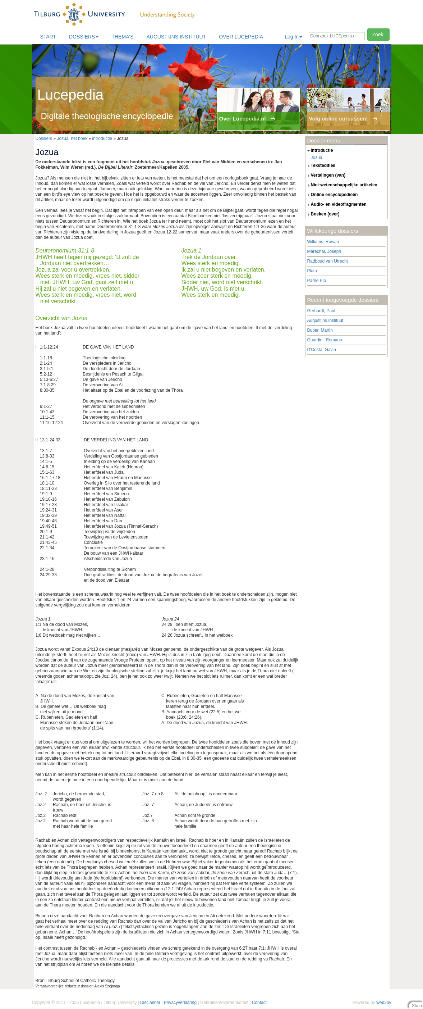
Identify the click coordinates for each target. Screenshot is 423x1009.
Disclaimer (150, 1002)
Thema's (122, 37)
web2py (383, 1002)
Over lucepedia (241, 37)
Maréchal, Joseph (324, 251)
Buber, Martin (320, 330)
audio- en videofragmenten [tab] (336, 205)
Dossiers (83, 37)
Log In (293, 37)
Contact (259, 1002)
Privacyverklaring (180, 1002)
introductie (102, 138)
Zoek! (378, 34)
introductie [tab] (319, 151)
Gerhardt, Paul (321, 310)
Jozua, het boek (72, 138)
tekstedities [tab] (320, 166)
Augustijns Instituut (176, 37)
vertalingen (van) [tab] (325, 175)
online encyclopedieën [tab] (331, 195)
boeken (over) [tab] (322, 214)
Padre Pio (316, 280)
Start (48, 37)
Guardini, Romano (324, 339)
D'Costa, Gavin (321, 349)
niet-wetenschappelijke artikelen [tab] (341, 185)
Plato (312, 270)
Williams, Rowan (323, 241)
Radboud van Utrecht (327, 261)
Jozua (316, 157)
